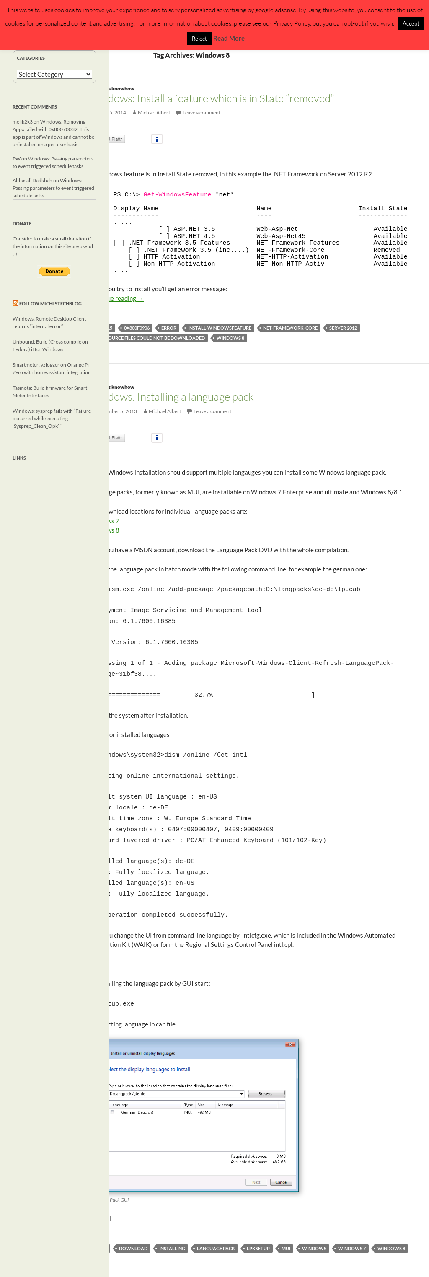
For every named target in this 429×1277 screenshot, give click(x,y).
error (168, 328)
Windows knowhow (111, 88)
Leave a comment (201, 112)
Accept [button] (411, 23)
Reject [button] (199, 38)
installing (172, 1231)
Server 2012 (343, 328)
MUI (286, 1231)
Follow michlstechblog (50, 303)
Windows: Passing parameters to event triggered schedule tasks (53, 188)
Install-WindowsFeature (219, 328)
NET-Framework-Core (290, 328)
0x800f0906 (137, 328)
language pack (216, 1231)
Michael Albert (154, 112)
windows (314, 1231)
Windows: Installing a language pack (171, 396)
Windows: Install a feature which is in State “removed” (211, 98)
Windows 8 (230, 338)
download (133, 1231)
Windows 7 (352, 1231)
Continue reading (116, 298)
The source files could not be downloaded (150, 338)
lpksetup (258, 1231)
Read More (229, 38)
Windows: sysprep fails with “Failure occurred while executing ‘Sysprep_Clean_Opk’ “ (52, 418)
